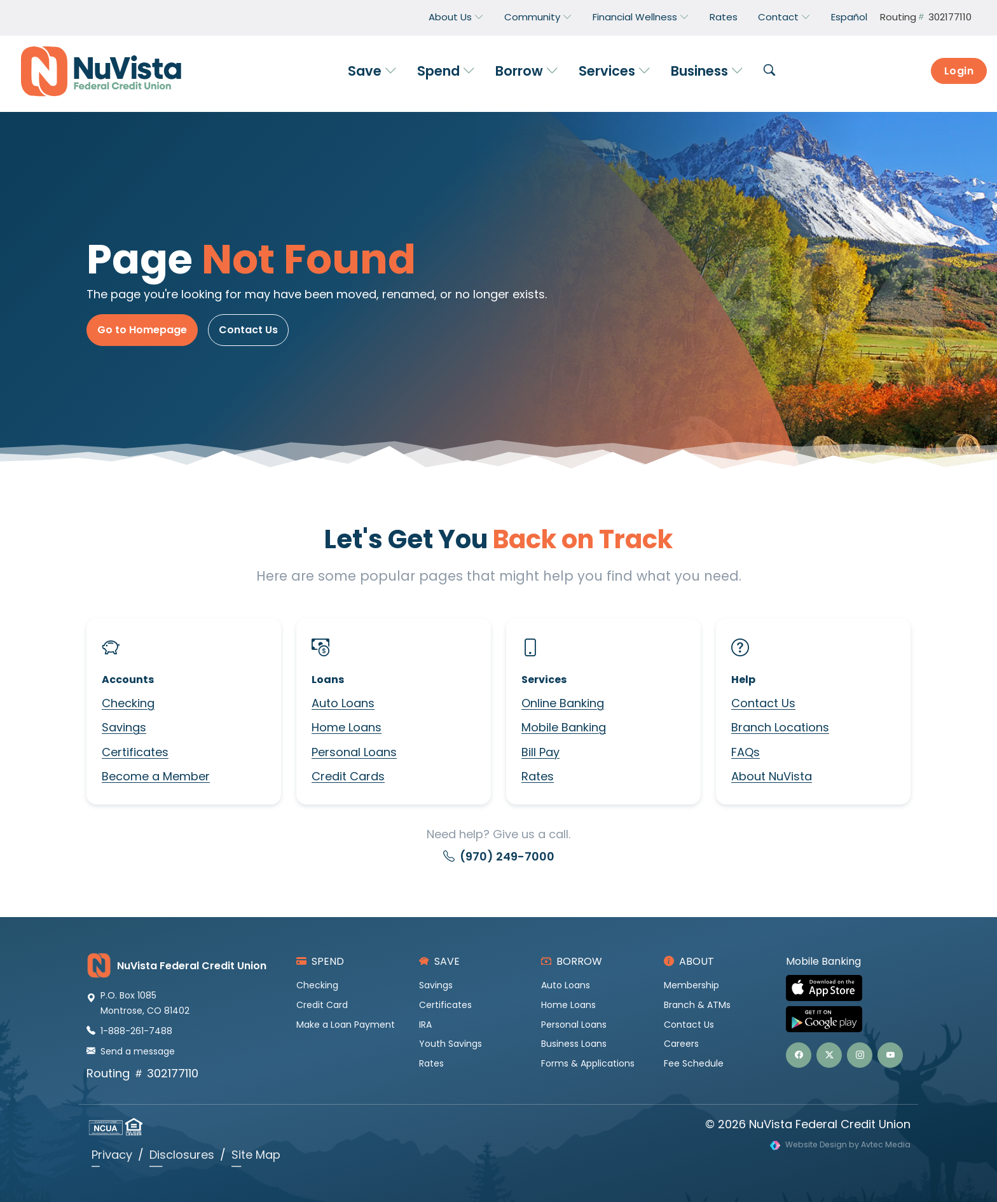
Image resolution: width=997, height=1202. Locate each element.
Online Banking (562, 703)
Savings (124, 727)
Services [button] (614, 71)
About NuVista (771, 776)
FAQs (745, 752)
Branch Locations (780, 727)
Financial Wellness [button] (641, 17)
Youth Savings (450, 1043)
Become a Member (156, 776)
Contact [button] (784, 17)
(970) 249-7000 (498, 856)
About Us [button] (456, 17)
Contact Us (248, 329)
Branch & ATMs (697, 1004)
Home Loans (347, 727)
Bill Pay (540, 752)
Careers (681, 1043)
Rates (724, 17)
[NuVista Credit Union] (96, 71)
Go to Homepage (142, 329)
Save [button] (372, 71)
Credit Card (322, 1004)
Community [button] (538, 17)
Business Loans (574, 1043)
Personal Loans (354, 752)
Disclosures (181, 1155)
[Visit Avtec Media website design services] (840, 1145)
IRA (425, 1024)
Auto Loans (343, 703)
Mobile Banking (563, 727)
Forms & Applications (588, 1063)
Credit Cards (348, 776)
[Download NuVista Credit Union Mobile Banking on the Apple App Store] (848, 988)
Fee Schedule (694, 1063)
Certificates (135, 752)
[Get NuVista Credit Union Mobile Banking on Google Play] (848, 1019)
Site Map (255, 1155)
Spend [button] (446, 71)
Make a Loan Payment (345, 1024)
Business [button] (707, 71)
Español (849, 17)
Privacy (112, 1155)
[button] (769, 71)
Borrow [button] (526, 71)
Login (959, 71)
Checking (128, 703)
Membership (691, 985)
